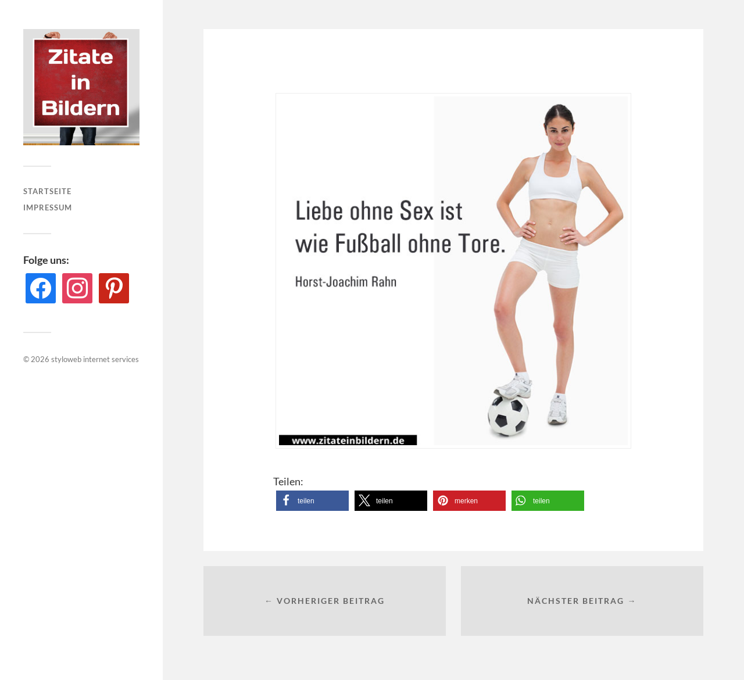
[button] (312, 501)
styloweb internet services (95, 359)
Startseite (47, 191)
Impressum (47, 207)
